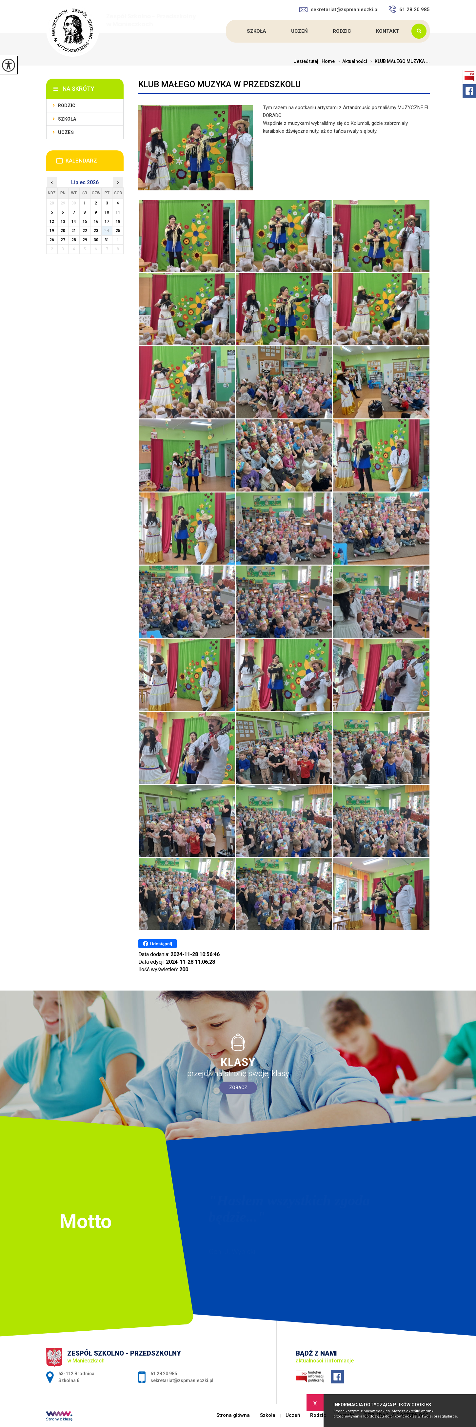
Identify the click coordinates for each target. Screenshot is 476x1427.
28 (73, 240)
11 (118, 212)
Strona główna (227, 31)
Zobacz (238, 1087)
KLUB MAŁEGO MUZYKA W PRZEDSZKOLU (219, 84)
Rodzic (342, 31)
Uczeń (299, 31)
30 (96, 240)
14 (73, 221)
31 (107, 240)
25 (118, 230)
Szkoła (256, 31)
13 (63, 221)
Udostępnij (157, 943)
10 (107, 212)
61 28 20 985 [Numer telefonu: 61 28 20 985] (163, 1373)
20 (63, 230)
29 (85, 240)
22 (85, 230)
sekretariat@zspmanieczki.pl (339, 9)
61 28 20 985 (409, 9)
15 (85, 221)
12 (52, 221)
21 (73, 230)
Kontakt (387, 31)
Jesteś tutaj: (308, 61)
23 (96, 230)
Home (328, 61)
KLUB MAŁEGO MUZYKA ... (398, 61)
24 (107, 230)
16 (96, 221)
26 (52, 240)
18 (118, 221)
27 (63, 240)
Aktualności (351, 61)
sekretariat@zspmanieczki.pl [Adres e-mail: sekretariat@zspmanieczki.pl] (181, 1380)
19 (52, 230)
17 (107, 221)
